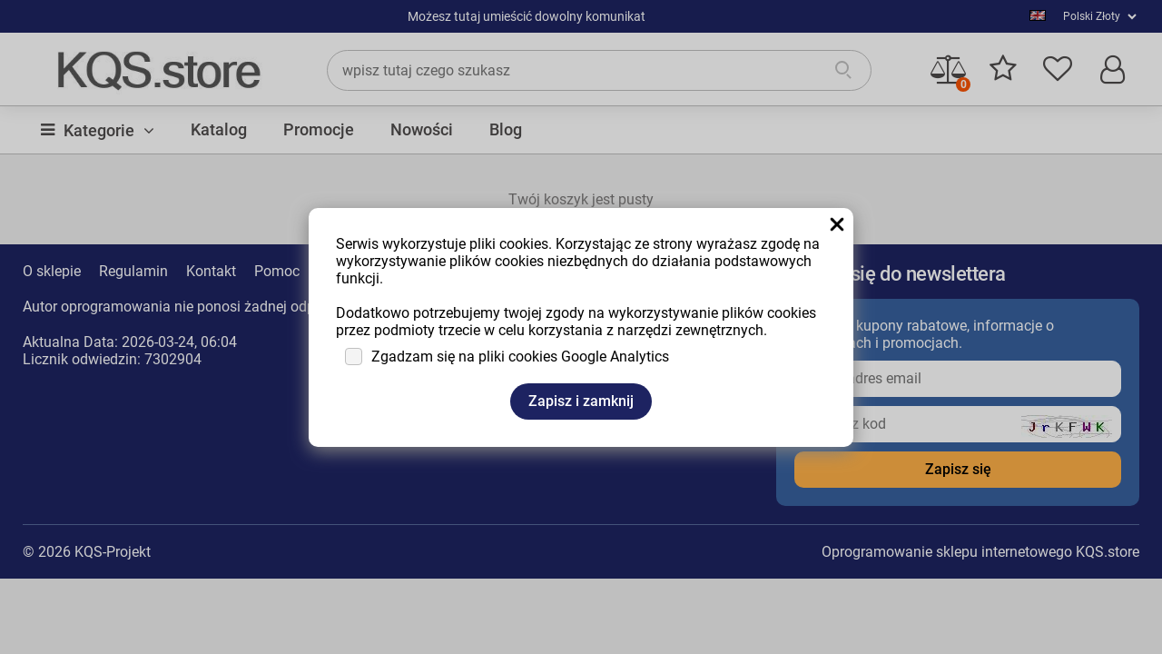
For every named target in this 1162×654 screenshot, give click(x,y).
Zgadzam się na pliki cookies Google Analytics (520, 356)
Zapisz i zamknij (581, 401)
